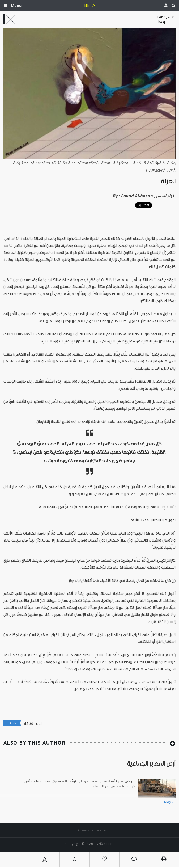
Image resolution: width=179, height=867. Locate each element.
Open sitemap (89, 830)
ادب (39, 724)
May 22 (170, 801)
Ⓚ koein (106, 843)
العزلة (168, 181)
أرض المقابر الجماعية (151, 763)
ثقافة (29, 724)
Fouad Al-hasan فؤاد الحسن (147, 196)
